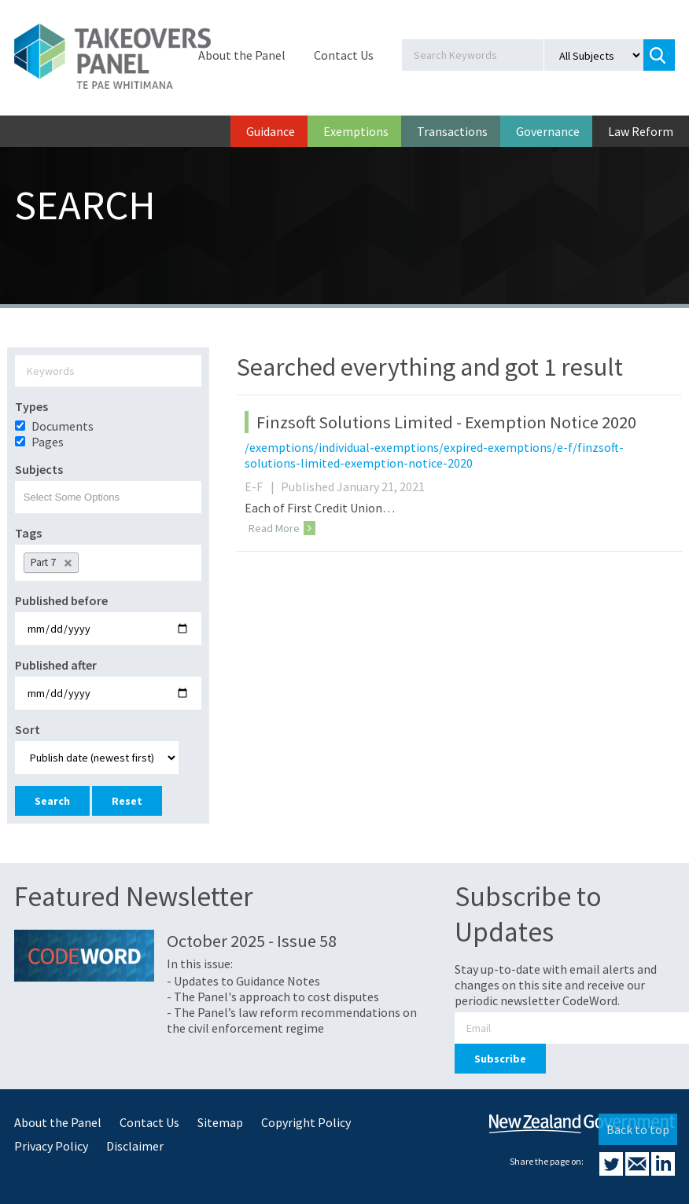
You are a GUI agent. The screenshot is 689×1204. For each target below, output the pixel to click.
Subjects (39, 469)
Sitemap (220, 1122)
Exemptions (356, 131)
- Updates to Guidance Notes (243, 981)
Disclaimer (135, 1146)
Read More (282, 528)
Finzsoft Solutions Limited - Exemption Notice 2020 (446, 422)
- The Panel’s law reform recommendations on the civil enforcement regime (292, 1020)
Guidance (270, 131)
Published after (56, 665)
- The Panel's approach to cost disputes (273, 996)
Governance (548, 131)
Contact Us (344, 55)
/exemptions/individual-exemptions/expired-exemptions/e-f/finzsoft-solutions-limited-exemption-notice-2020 (434, 455)
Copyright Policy (306, 1122)
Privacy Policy (51, 1146)
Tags (28, 533)
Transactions (452, 131)
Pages (47, 442)
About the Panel (242, 55)
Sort (27, 729)
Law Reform (640, 131)
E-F (261, 486)
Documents (62, 426)
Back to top (637, 1129)
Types (31, 406)
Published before (61, 600)
